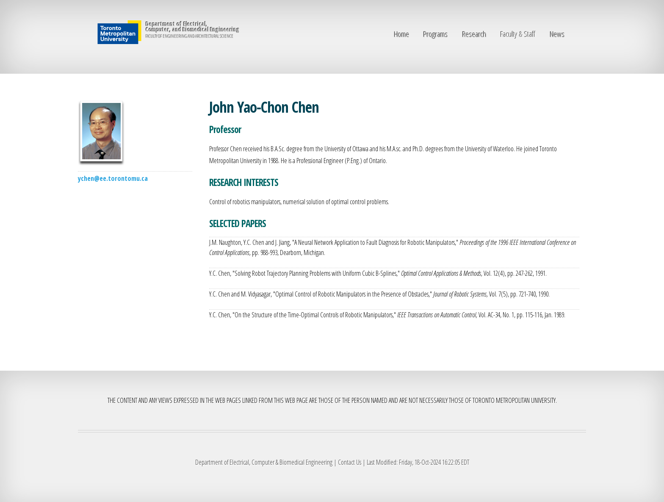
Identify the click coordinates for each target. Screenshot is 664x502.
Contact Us (349, 462)
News (557, 34)
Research (474, 34)
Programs (435, 34)
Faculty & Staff (518, 34)
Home (401, 34)
